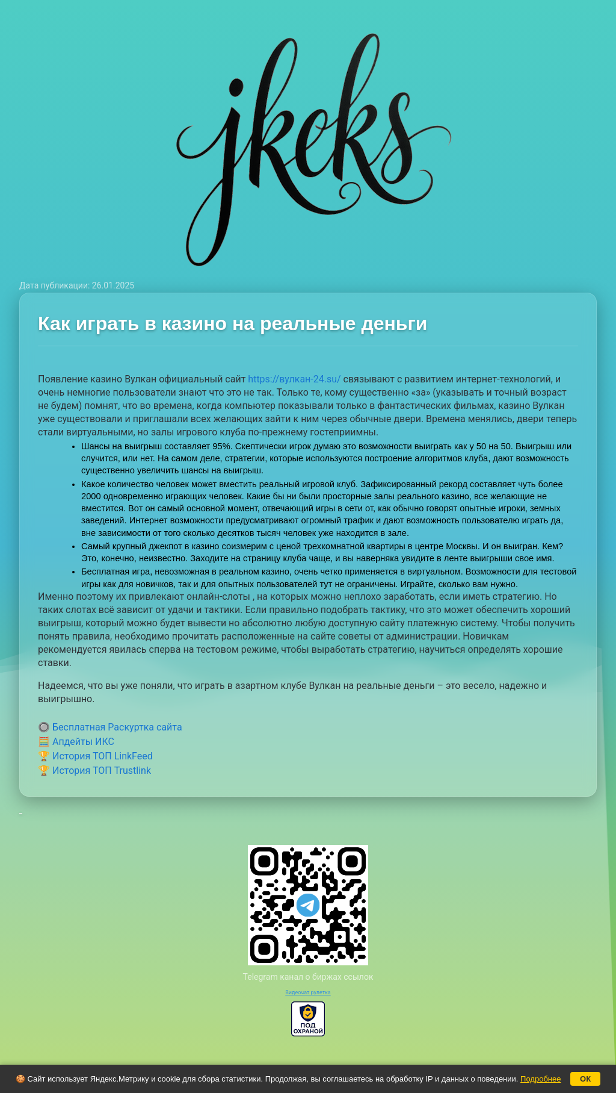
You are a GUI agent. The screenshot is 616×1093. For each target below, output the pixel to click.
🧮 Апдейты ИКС (76, 741)
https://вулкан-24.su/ (294, 379)
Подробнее (540, 1078)
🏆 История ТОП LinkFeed (95, 756)
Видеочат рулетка (308, 992)
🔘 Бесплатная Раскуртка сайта (110, 727)
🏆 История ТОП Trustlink (94, 770)
